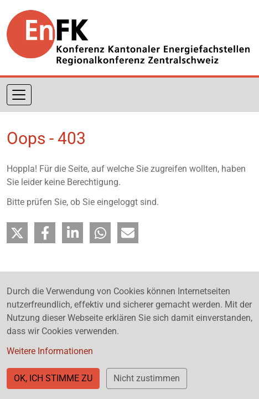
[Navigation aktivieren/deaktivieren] (19, 94)
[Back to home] (128, 37)
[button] (17, 232)
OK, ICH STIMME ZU (53, 378)
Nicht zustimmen (146, 378)
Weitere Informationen (50, 351)
